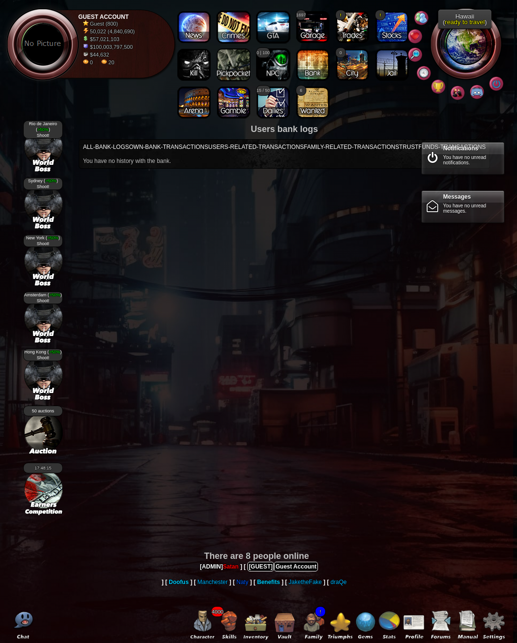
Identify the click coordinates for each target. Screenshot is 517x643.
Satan (231, 566)
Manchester (213, 582)
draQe (338, 582)
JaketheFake (305, 582)
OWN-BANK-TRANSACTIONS (168, 147)
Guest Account (295, 566)
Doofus (178, 582)
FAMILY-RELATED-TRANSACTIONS (351, 147)
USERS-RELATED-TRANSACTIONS (256, 147)
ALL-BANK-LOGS (106, 147)
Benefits (268, 582)
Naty (242, 582)
